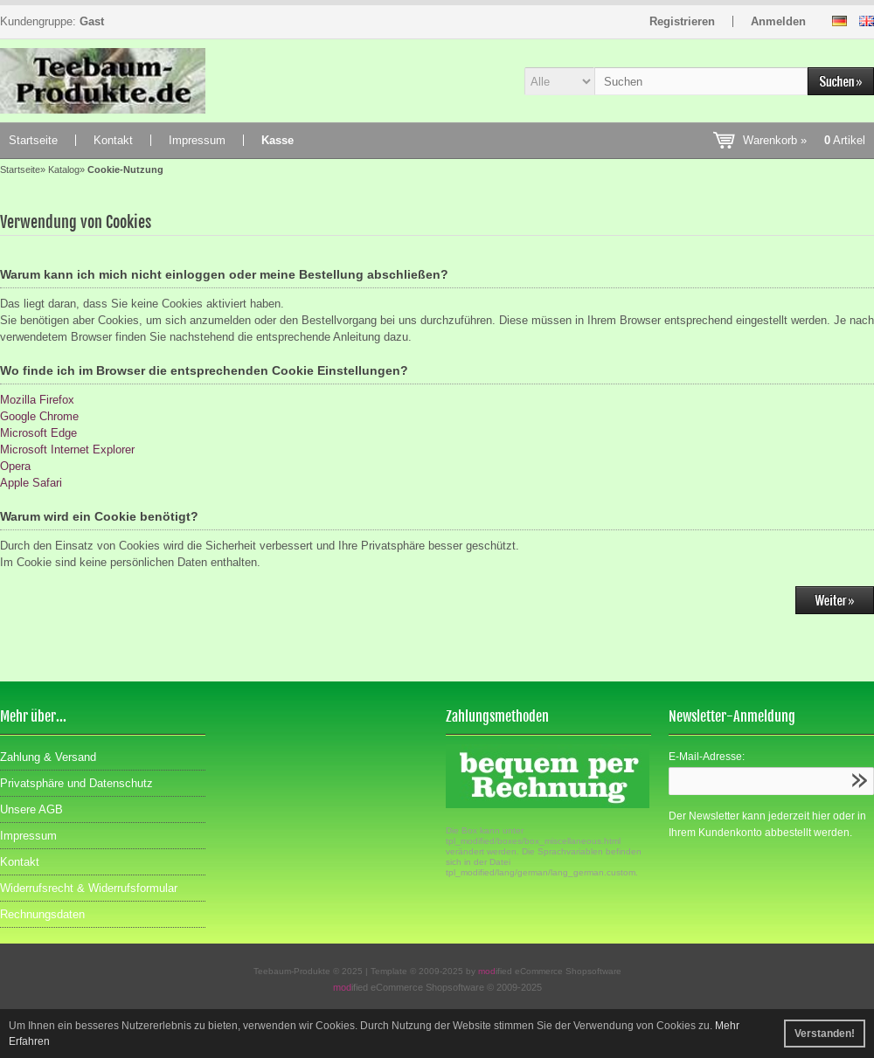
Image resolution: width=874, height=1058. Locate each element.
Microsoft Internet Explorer (67, 449)
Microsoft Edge (38, 432)
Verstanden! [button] (824, 1033)
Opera (15, 466)
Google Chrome (39, 416)
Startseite (33, 140)
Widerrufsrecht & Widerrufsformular (88, 888)
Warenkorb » (804, 140)
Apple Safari (31, 482)
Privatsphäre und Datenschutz (76, 783)
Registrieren (682, 21)
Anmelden (778, 21)
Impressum (197, 140)
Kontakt (113, 140)
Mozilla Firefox (37, 399)
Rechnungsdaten (42, 914)
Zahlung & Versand (48, 757)
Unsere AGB (31, 809)
